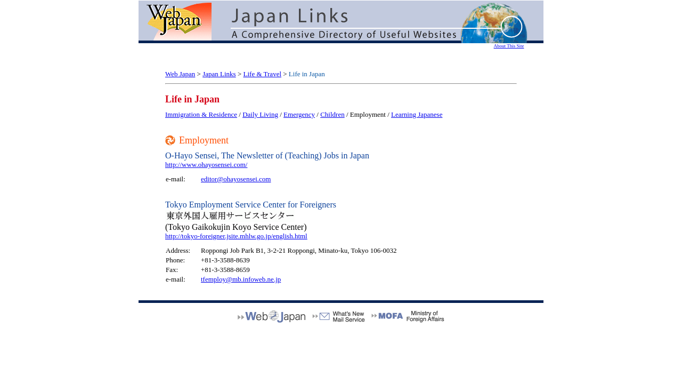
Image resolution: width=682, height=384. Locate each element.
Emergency (299, 114)
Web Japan (180, 74)
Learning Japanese (416, 114)
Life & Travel (262, 74)
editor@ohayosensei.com (236, 179)
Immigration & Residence (201, 114)
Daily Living (260, 114)
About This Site (509, 46)
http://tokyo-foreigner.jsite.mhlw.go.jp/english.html (236, 236)
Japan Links (219, 74)
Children (332, 114)
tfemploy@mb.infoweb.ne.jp (241, 279)
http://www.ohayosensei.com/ (206, 165)
